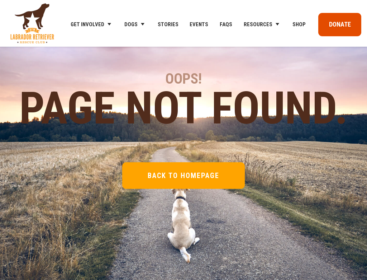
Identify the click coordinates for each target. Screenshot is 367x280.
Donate (340, 24)
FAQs (226, 24)
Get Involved (87, 24)
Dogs (131, 24)
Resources (258, 24)
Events (199, 24)
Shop (299, 24)
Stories (168, 24)
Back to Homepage (183, 175)
